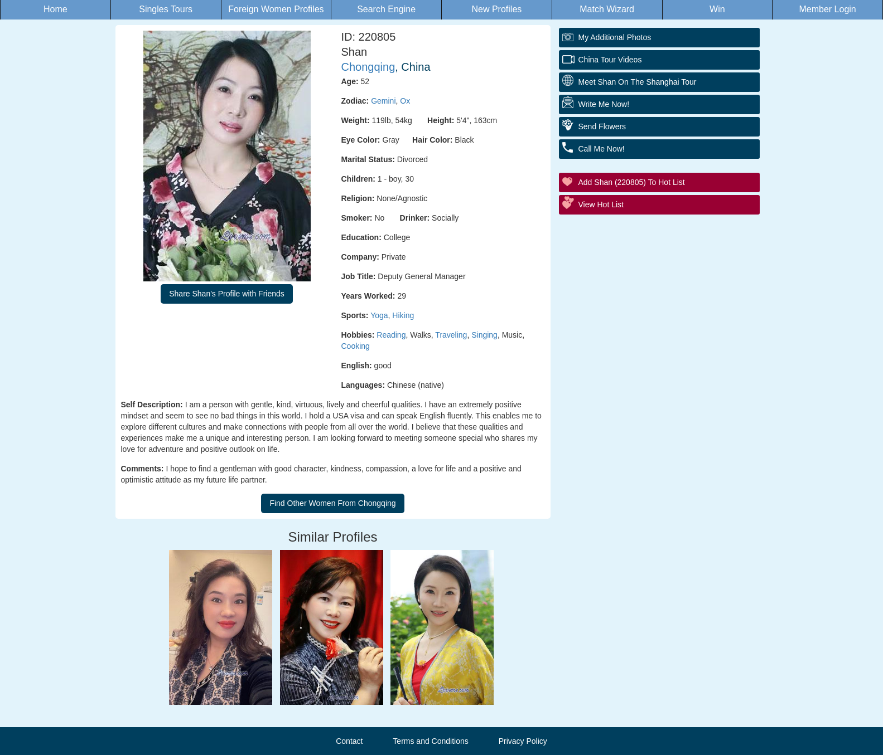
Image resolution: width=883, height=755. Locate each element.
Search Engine (386, 9)
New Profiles (496, 9)
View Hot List (601, 204)
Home (55, 9)
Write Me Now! (604, 104)
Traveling (451, 334)
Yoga (379, 315)
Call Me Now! (601, 148)
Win (717, 9)
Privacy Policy (523, 741)
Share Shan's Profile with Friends (226, 293)
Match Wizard (607, 9)
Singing (484, 334)
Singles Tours (165, 9)
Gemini (383, 100)
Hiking (403, 315)
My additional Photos (615, 37)
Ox (405, 100)
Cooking (355, 346)
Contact (349, 741)
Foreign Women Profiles (276, 9)
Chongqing (368, 67)
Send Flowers (602, 126)
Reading (391, 334)
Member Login (827, 9)
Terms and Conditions (430, 741)
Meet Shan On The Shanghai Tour (637, 81)
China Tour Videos (610, 59)
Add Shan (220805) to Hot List (631, 182)
